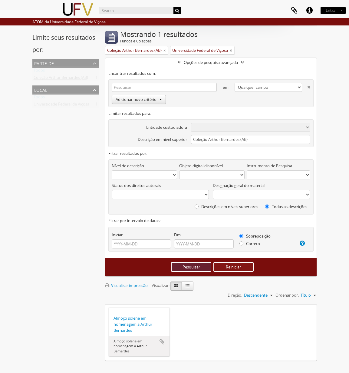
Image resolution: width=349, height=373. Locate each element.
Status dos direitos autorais (136, 185)
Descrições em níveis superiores (226, 206)
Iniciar (117, 235)
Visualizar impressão (126, 285)
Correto (249, 243)
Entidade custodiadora (166, 127)
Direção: (235, 295)
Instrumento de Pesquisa (269, 165)
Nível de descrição (128, 165)
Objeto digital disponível (201, 165)
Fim (177, 235)
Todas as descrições (286, 206)
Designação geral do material (239, 185)
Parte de (44, 63)
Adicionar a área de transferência (162, 342)
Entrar (331, 10)
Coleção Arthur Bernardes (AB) (61, 79)
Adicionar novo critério (139, 99)
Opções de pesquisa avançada (211, 62)
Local (40, 89)
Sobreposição (255, 236)
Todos (39, 71)
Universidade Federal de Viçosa (61, 105)
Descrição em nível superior (162, 139)
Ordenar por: (287, 295)
